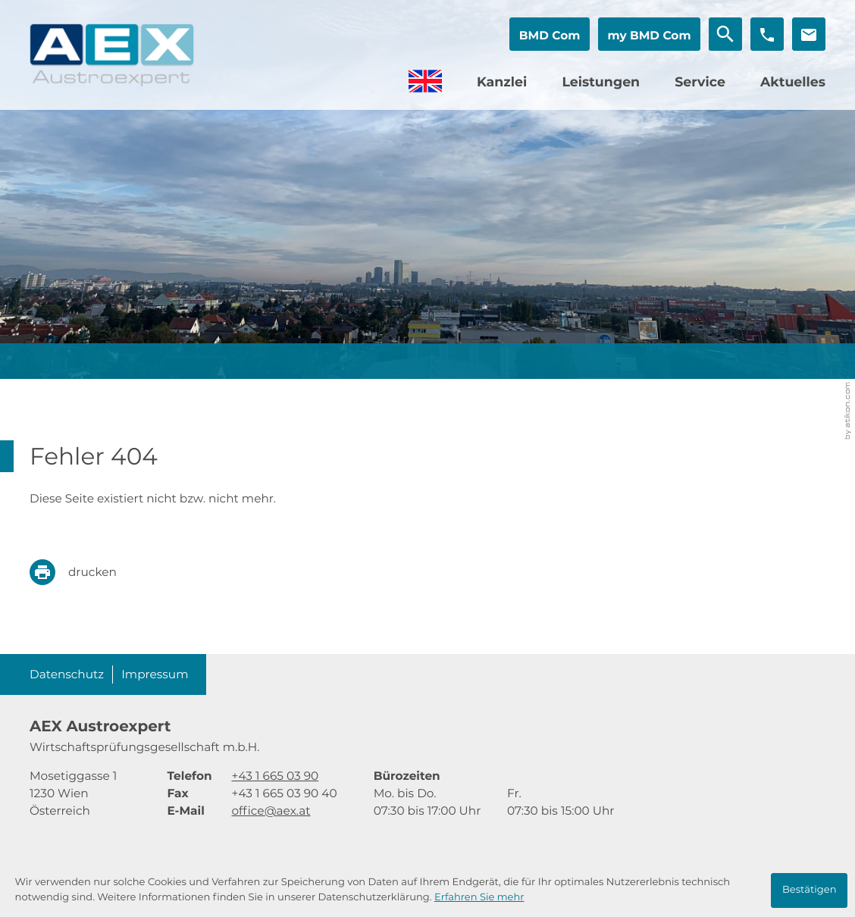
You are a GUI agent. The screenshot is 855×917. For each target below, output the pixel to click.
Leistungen (601, 82)
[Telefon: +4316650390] (274, 775)
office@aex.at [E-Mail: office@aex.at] (270, 810)
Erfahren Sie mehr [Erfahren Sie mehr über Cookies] (479, 897)
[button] (549, 34)
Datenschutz (67, 674)
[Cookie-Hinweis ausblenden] (809, 890)
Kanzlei (502, 82)
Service (700, 82)
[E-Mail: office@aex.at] (808, 34)
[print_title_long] (84, 572)
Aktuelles (792, 82)
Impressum (154, 674)
